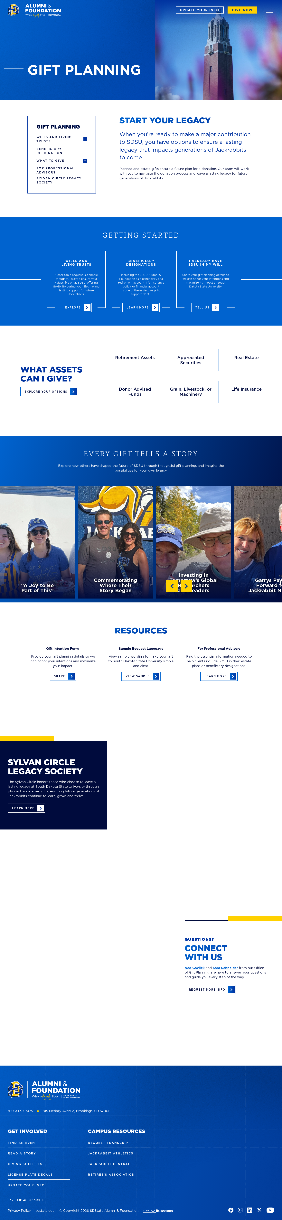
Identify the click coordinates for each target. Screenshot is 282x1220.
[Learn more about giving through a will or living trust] (76, 307)
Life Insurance (246, 389)
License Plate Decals (30, 1175)
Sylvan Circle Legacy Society (59, 180)
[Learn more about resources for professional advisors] (219, 676)
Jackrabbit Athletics (110, 1153)
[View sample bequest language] (141, 676)
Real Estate (246, 357)
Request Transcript (109, 1143)
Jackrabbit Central (109, 1164)
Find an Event (22, 1143)
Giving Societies (25, 1164)
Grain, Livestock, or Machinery (191, 391)
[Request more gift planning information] (210, 989)
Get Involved (27, 1131)
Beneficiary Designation (49, 151)
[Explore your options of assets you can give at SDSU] (49, 391)
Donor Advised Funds (135, 391)
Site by (158, 1211)
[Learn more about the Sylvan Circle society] (26, 808)
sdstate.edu (45, 1210)
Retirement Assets (135, 357)
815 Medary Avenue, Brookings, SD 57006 (76, 1111)
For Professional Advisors (55, 170)
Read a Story (22, 1153)
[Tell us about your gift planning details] (63, 676)
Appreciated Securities (190, 360)
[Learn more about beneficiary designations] (141, 307)
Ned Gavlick (195, 967)
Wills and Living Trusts (54, 139)
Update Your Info (199, 10)
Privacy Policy (19, 1210)
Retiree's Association (111, 1175)
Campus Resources (116, 1131)
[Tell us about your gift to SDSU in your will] (205, 307)
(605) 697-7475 (20, 1111)
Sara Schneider (225, 967)
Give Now (242, 10)
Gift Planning (58, 126)
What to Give (50, 161)
